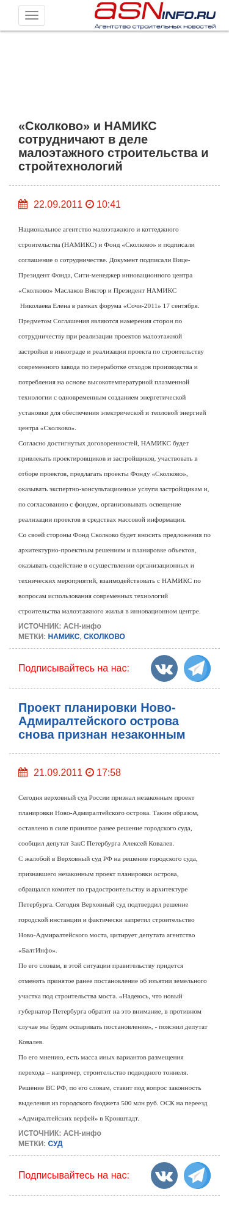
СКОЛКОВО (104, 636)
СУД (55, 1143)
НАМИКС (64, 636)
